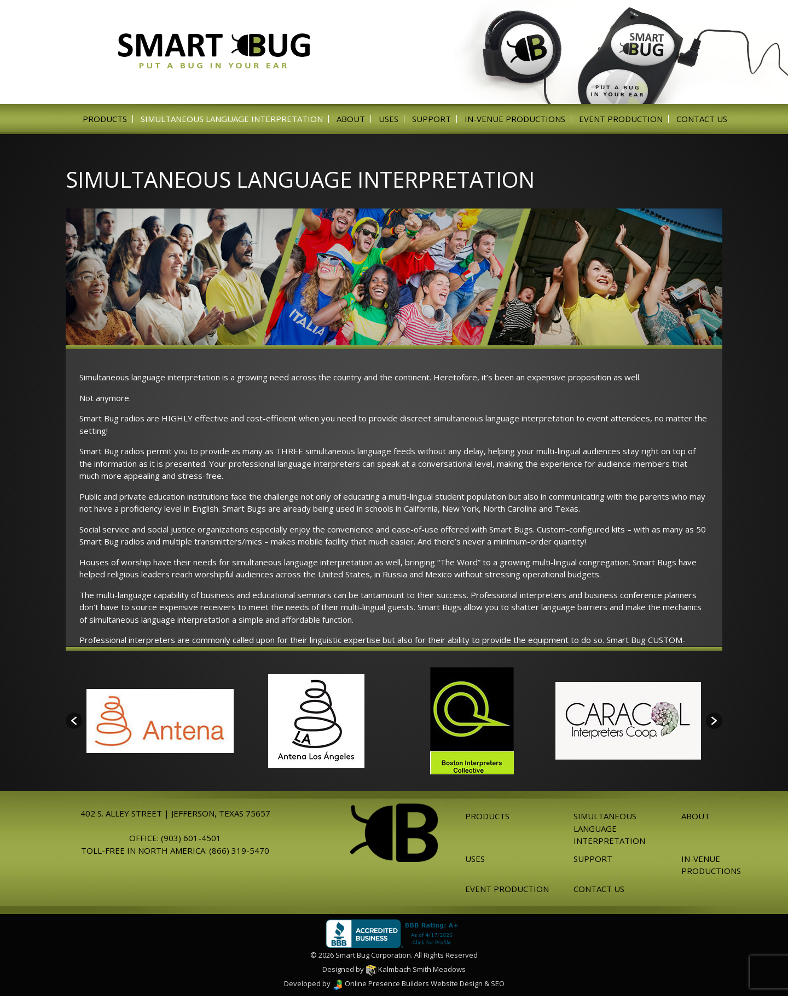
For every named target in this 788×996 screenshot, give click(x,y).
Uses (388, 119)
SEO (498, 983)
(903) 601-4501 (191, 837)
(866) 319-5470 (239, 850)
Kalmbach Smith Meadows (416, 969)
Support (431, 119)
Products (105, 119)
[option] (160, 721)
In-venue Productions (515, 119)
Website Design (457, 983)
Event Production (621, 119)
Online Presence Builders (380, 983)
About (351, 119)
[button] (74, 721)
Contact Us (701, 119)
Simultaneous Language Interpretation (232, 119)
